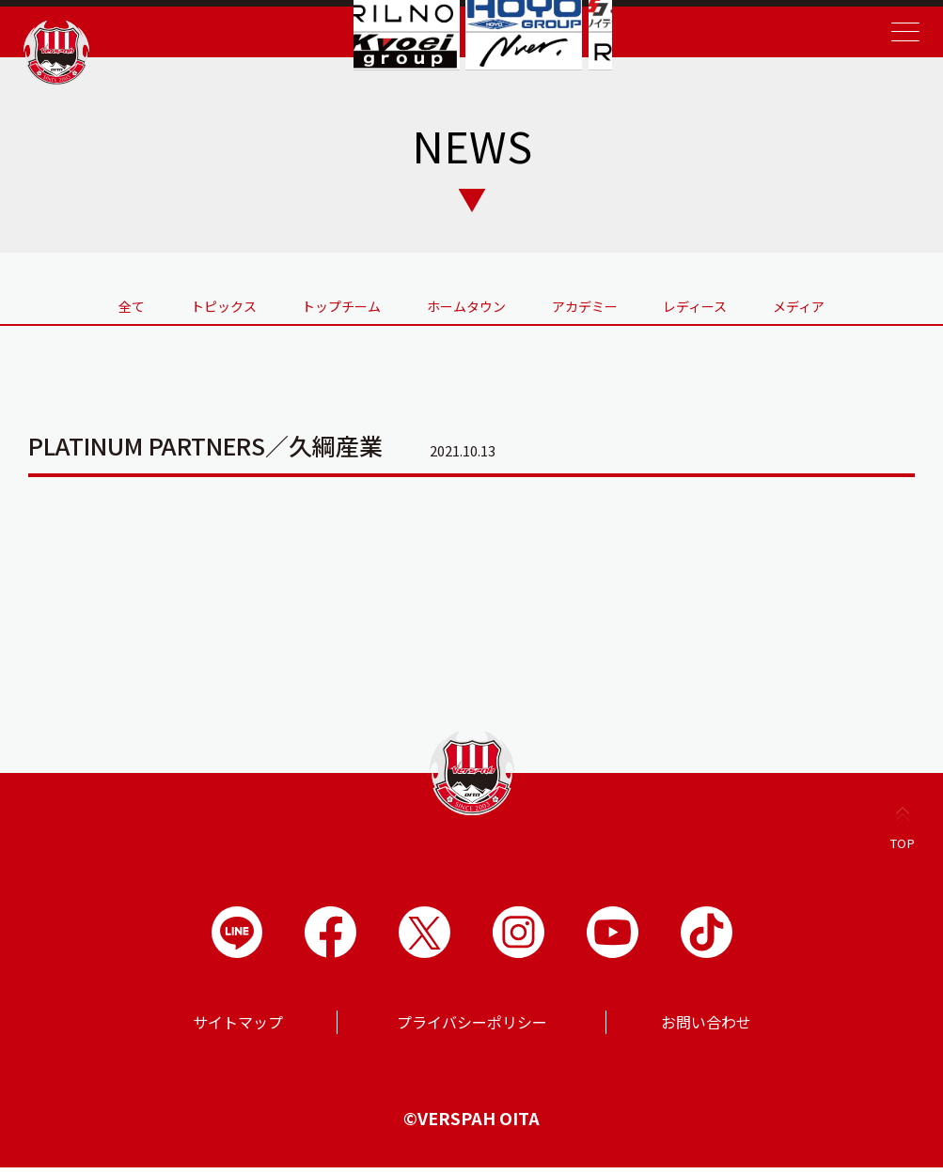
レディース (743, 303)
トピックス (176, 303)
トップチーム (317, 303)
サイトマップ (238, 1028)
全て (60, 303)
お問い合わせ (706, 1028)
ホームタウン (466, 303)
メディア (870, 303)
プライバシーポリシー (472, 1028)
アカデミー (608, 303)
